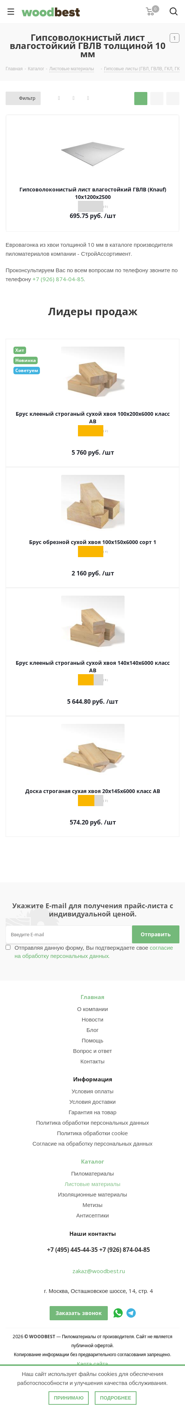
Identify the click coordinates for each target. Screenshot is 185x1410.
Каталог (92, 1161)
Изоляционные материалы (92, 1194)
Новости (92, 1019)
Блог (92, 1029)
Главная (92, 997)
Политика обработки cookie (92, 1133)
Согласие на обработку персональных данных (92, 1143)
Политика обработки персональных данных (92, 1122)
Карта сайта (92, 1363)
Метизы (92, 1204)
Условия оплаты (93, 1091)
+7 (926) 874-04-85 (58, 279)
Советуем (26, 370)
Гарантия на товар (92, 1112)
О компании (92, 1009)
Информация (92, 1079)
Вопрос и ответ (92, 1050)
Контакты (93, 1061)
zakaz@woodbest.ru (98, 1271)
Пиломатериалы (92, 1173)
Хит (19, 350)
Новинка (25, 360)
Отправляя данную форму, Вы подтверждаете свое (94, 951)
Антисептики (92, 1215)
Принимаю (69, 1398)
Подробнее (115, 1398)
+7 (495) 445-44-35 (72, 1249)
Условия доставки (92, 1101)
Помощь (92, 1040)
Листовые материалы (92, 1184)
